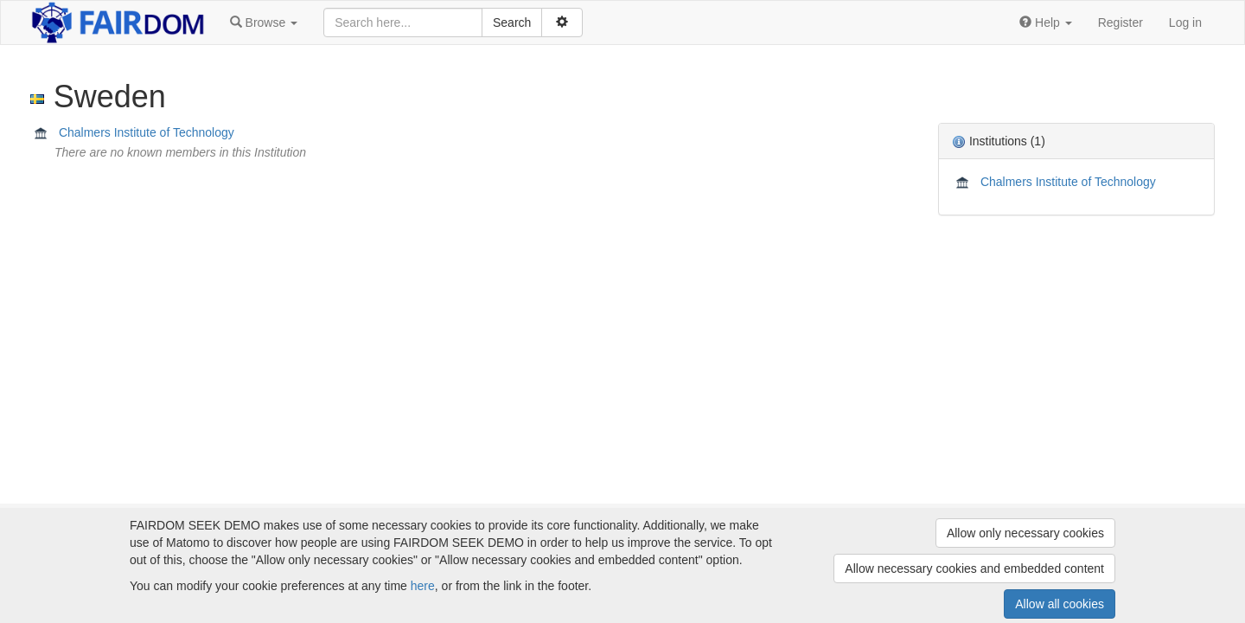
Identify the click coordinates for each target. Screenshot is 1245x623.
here (423, 586)
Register (1120, 22)
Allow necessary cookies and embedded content (974, 568)
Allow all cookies (1059, 604)
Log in (1185, 22)
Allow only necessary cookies (1025, 533)
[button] (263, 22)
